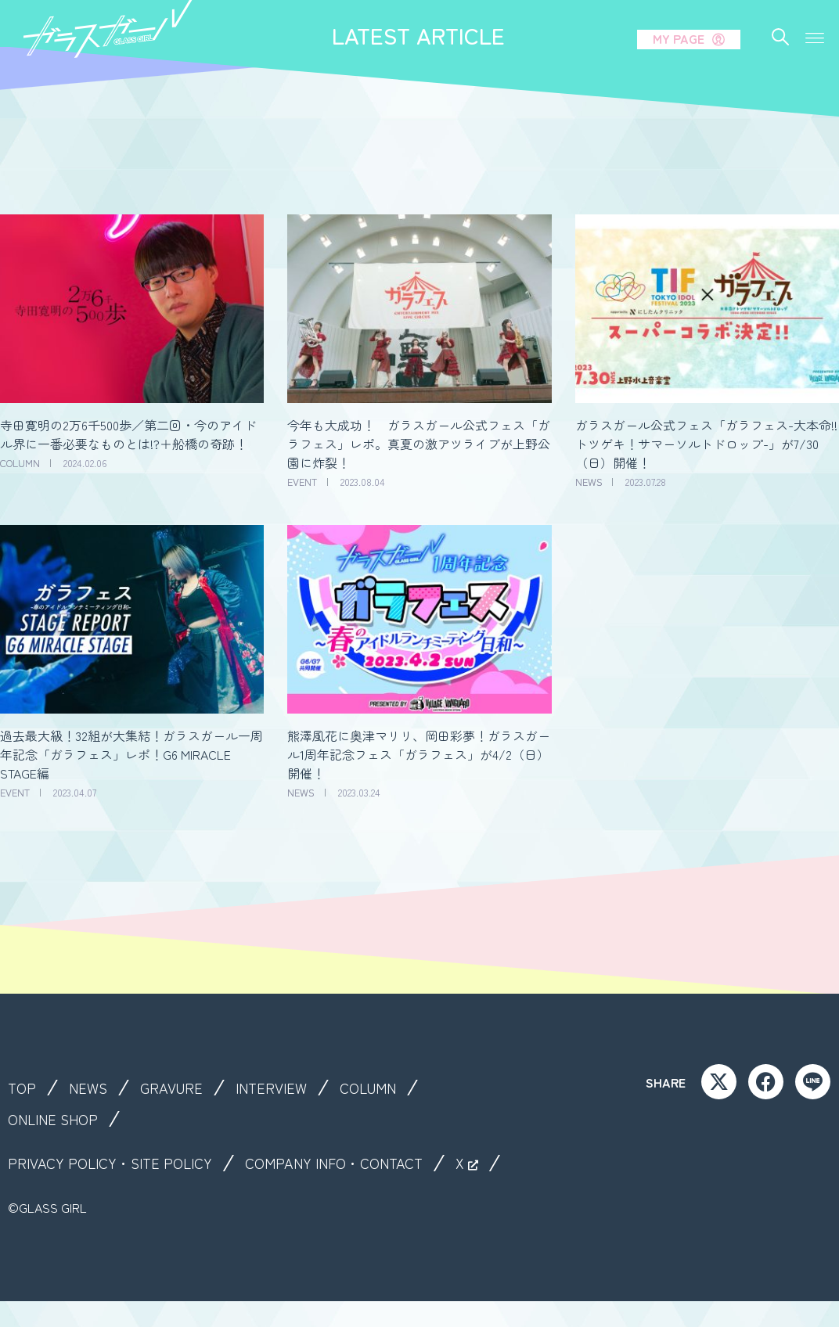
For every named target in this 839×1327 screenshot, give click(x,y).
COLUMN (386, 1087)
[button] (814, 33)
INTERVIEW (283, 1087)
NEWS (92, 1087)
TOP (23, 1087)
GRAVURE (179, 1087)
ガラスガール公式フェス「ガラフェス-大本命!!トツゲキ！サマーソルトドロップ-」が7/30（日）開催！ (706, 443)
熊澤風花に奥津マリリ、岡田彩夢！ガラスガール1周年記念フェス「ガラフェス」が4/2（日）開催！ (418, 754)
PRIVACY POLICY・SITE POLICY (117, 1163)
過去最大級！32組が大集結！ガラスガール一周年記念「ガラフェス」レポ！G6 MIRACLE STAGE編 (131, 754)
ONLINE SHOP (57, 1119)
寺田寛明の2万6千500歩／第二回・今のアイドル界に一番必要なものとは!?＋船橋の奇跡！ (128, 434)
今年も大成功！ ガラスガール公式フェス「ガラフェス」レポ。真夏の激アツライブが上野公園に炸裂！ (418, 443)
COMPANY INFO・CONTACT (357, 1163)
